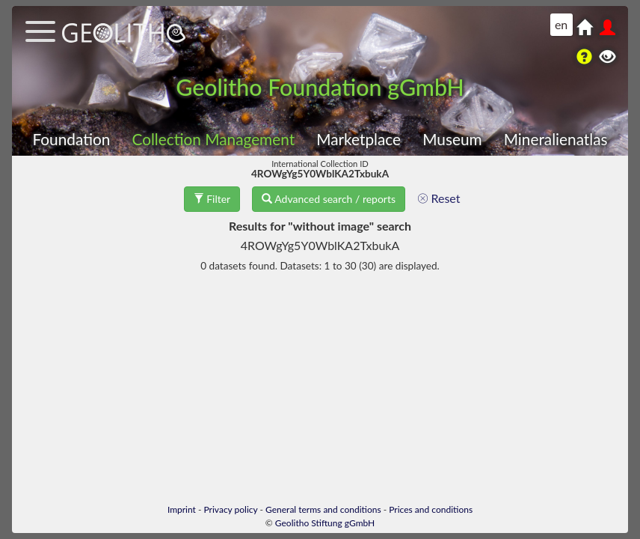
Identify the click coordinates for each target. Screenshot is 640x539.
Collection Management (213, 139)
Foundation (71, 139)
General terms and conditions (323, 509)
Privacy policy (231, 509)
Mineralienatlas (556, 139)
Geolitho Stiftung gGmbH (325, 523)
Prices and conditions (431, 509)
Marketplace (358, 139)
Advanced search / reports (329, 198)
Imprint (181, 509)
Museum (451, 139)
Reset (439, 198)
